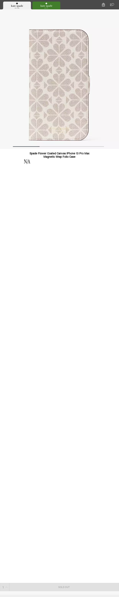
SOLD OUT (83, 76)
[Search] (72, 12)
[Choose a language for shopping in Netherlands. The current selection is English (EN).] (9, 12)
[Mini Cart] (113, 12)
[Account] (105, 12)
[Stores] (23, 12)
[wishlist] (23, 52)
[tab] (44, 4)
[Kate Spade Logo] (59, 12)
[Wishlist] (96, 12)
